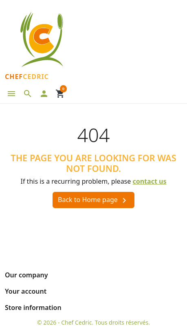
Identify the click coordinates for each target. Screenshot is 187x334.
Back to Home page (93, 200)
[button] (27, 93)
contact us (149, 181)
